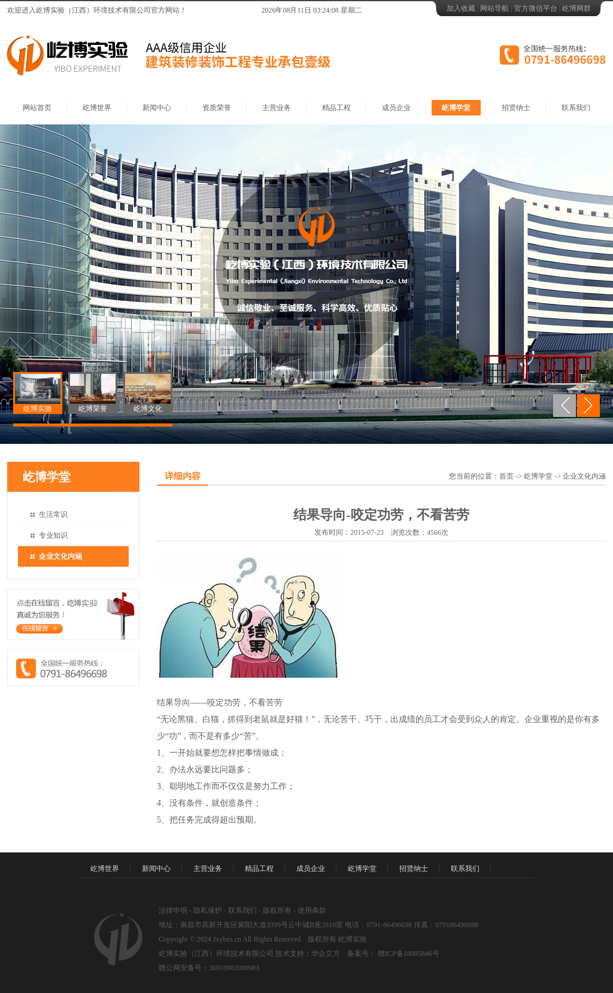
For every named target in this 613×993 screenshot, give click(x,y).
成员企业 (396, 107)
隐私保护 (207, 910)
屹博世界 (97, 107)
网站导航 (494, 8)
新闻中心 (156, 107)
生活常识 (53, 514)
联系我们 (576, 107)
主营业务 (276, 107)
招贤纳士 (516, 107)
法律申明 (173, 910)
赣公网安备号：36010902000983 (209, 968)
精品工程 (336, 107)
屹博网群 (576, 8)
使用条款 (312, 910)
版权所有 (277, 910)
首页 (506, 476)
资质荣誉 (216, 107)
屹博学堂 (456, 107)
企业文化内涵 (60, 556)
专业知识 (53, 535)
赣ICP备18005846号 (407, 953)
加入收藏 (461, 8)
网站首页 (37, 107)
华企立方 (325, 953)
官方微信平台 (535, 8)
